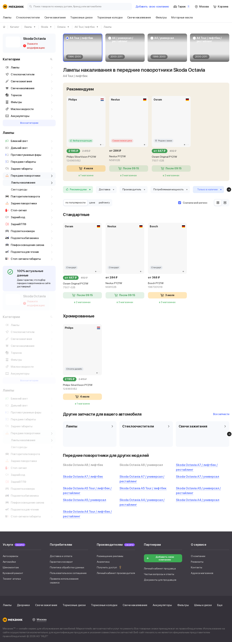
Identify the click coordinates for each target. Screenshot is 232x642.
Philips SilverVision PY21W (86, 159)
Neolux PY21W (128, 158)
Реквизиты (197, 560)
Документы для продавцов (160, 578)
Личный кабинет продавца (160, 567)
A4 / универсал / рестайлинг (122, 39)
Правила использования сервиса (64, 579)
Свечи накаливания (135, 604)
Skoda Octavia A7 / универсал (197, 476)
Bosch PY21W (167, 285)
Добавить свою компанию (160, 557)
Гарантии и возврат (61, 560)
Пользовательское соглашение (68, 571)
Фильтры (183, 604)
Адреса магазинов (202, 571)
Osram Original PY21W (171, 159)
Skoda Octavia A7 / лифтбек (83, 476)
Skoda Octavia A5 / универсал (84, 500)
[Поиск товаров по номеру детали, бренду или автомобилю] (79, 6)
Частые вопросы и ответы (159, 573)
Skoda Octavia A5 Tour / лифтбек (143, 488)
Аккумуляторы (162, 604)
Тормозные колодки (104, 604)
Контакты (196, 566)
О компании (198, 555)
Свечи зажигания (46, 604)
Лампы (7, 604)
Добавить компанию (152, 6)
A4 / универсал (164, 37)
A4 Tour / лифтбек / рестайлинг (209, 39)
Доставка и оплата (61, 555)
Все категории (29, 122)
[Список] (225, 203)
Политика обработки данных (67, 566)
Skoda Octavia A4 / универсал (197, 500)
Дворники (23, 604)
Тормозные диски (74, 604)
